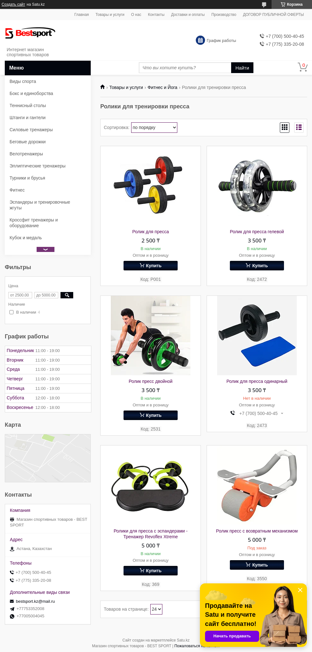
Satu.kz (183, 640)
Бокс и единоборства (31, 93)
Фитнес (17, 190)
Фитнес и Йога (162, 87)
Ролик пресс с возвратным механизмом (257, 530)
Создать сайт (13, 4)
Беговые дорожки (28, 141)
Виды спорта (23, 81)
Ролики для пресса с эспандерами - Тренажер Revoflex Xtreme (151, 533)
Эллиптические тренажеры (38, 165)
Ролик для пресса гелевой (257, 231)
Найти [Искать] (242, 68)
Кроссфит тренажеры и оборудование (34, 222)
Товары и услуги (110, 14)
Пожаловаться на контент (197, 646)
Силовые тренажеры (31, 129)
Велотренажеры (26, 153)
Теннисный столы (28, 105)
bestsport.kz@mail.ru (35, 601)
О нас (136, 14)
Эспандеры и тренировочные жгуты (40, 205)
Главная (81, 14)
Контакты (156, 14)
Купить (154, 265)
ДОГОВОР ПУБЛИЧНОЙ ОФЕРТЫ (273, 14)
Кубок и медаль (26, 237)
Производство (223, 14)
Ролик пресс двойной (151, 381)
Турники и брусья (27, 177)
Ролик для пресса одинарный (256, 381)
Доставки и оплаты (188, 14)
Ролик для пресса (150, 231)
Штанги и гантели (28, 117)
